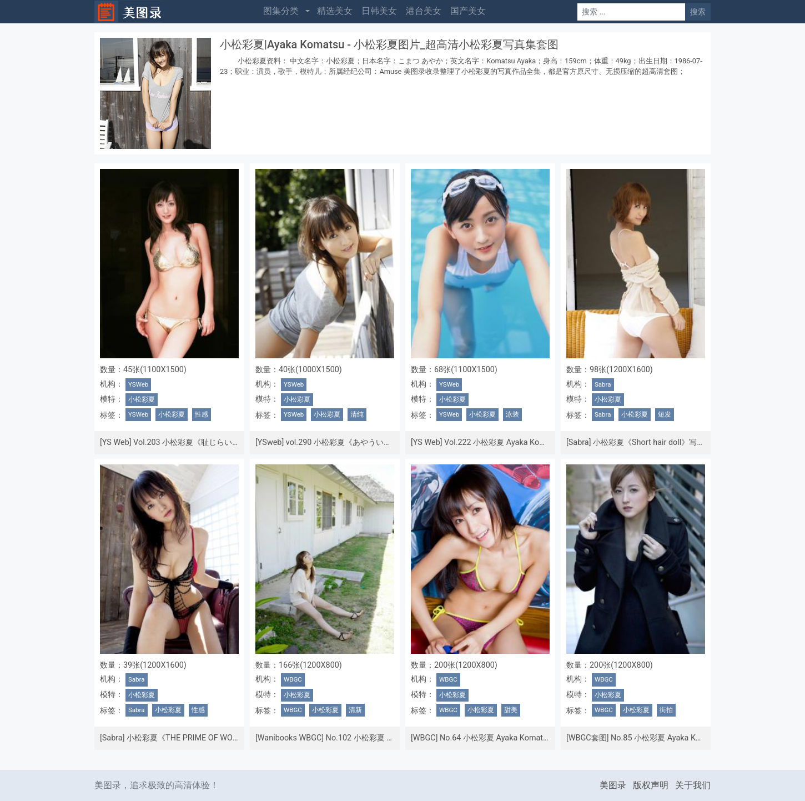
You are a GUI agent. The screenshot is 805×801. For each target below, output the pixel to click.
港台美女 (423, 11)
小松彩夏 (141, 399)
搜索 (698, 11)
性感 (201, 414)
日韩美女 (379, 11)
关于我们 (693, 785)
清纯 (357, 414)
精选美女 (335, 11)
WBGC (293, 679)
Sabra (603, 384)
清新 (355, 710)
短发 (664, 414)
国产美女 (468, 11)
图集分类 (281, 11)
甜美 (510, 710)
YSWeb (138, 384)
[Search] (631, 12)
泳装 (512, 414)
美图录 (613, 785)
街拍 (666, 710)
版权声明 (650, 785)
